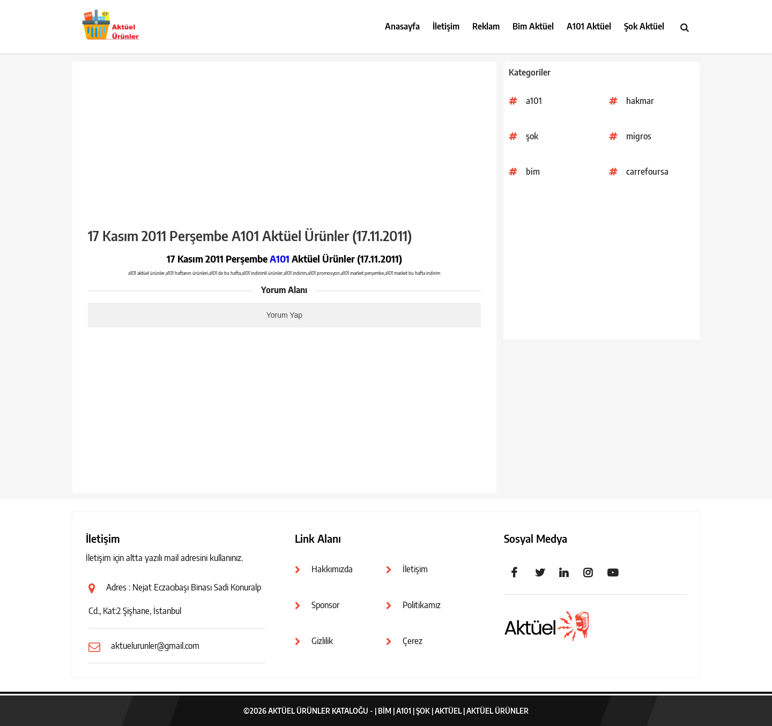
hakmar (640, 100)
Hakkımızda (332, 569)
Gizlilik (322, 640)
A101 (280, 258)
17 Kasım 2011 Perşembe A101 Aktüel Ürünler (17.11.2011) (250, 235)
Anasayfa (402, 26)
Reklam (486, 26)
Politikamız (422, 605)
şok (532, 136)
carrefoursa (647, 171)
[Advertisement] (601, 264)
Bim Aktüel (533, 26)
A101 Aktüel (589, 26)
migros (638, 136)
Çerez (412, 640)
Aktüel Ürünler (497, 710)
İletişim (446, 26)
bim (533, 171)
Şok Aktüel (644, 26)
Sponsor (325, 605)
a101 (534, 100)
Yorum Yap (284, 315)
